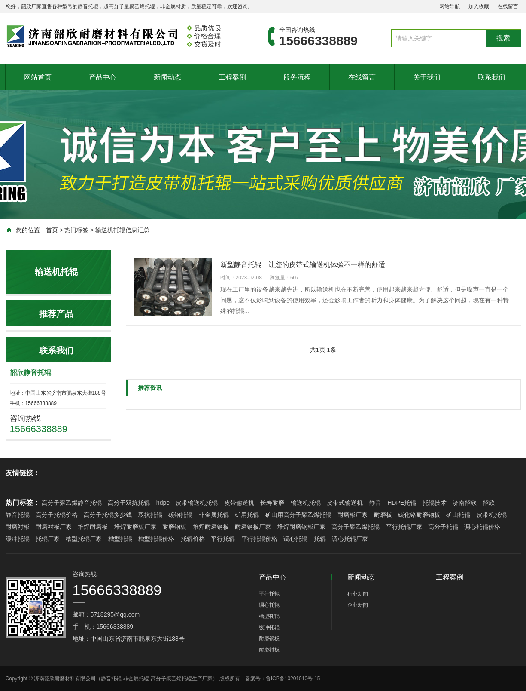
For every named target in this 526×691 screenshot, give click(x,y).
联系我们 (491, 77)
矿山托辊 (458, 514)
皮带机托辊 (492, 514)
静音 (375, 502)
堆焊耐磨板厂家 (135, 526)
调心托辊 (295, 538)
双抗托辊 (150, 514)
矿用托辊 (247, 514)
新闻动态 (167, 77)
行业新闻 (357, 594)
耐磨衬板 (18, 526)
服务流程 (297, 77)
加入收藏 (478, 6)
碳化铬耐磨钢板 (419, 514)
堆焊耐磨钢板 (211, 526)
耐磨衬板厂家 (54, 526)
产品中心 (102, 77)
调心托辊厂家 (350, 538)
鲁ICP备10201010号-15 (293, 679)
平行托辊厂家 (404, 526)
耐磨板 (383, 514)
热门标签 (76, 230)
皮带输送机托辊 (197, 502)
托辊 (320, 538)
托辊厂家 (48, 538)
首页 (52, 230)
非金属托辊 (214, 514)
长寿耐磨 (272, 502)
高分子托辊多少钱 (108, 514)
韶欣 (489, 502)
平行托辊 (223, 538)
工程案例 (232, 77)
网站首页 (38, 77)
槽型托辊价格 (156, 538)
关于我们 (427, 77)
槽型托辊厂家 (84, 538)
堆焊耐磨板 (93, 526)
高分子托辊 (443, 526)
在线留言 (508, 6)
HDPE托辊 (401, 502)
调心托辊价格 (482, 526)
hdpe (163, 502)
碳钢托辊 (180, 514)
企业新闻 (357, 605)
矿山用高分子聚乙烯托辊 (298, 514)
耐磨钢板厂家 (253, 526)
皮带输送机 (239, 502)
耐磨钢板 (174, 526)
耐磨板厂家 (352, 514)
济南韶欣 (465, 502)
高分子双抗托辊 (129, 502)
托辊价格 (193, 538)
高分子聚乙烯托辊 (355, 526)
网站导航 (449, 6)
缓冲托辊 (18, 538)
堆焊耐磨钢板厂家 (301, 526)
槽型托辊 (120, 538)
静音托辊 (18, 514)
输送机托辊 (306, 502)
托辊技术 (435, 502)
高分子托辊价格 (57, 514)
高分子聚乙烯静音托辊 (72, 502)
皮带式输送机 (345, 502)
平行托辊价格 (259, 538)
